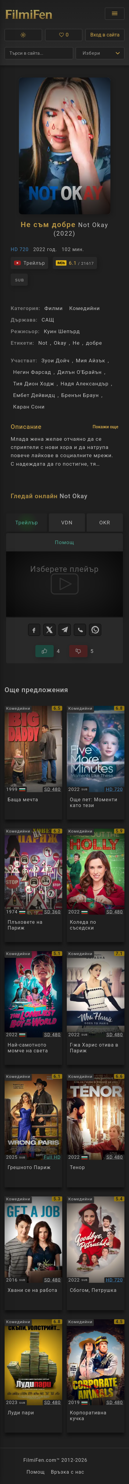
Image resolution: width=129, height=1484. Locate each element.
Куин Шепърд (62, 331)
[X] (49, 630)
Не (76, 343)
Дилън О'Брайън (79, 372)
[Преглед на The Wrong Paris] (33, 1131)
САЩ (47, 320)
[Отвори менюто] (114, 14)
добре (94, 343)
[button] (23, 35)
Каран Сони (29, 407)
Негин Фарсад (32, 372)
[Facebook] (34, 630)
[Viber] (80, 630)
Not (42, 343)
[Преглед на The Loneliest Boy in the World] (33, 1008)
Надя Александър (84, 384)
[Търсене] (39, 53)
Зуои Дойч (55, 360)
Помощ (36, 1472)
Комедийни (84, 308)
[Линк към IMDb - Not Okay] (75, 263)
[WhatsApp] (95, 630)
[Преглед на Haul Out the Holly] (95, 885)
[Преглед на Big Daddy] (33, 763)
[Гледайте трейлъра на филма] (29, 263)
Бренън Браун (80, 395)
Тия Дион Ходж (33, 384)
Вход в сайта (105, 35)
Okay (60, 343)
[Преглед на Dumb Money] (33, 1376)
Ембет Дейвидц (34, 395)
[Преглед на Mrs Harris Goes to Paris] (95, 1008)
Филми (53, 308)
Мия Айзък (91, 360)
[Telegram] (65, 630)
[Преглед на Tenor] (95, 1131)
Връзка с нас (67, 1472)
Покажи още (105, 426)
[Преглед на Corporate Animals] (95, 1376)
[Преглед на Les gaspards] (33, 885)
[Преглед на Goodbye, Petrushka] (95, 1253)
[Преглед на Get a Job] (33, 1253)
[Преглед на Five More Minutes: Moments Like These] (95, 763)
